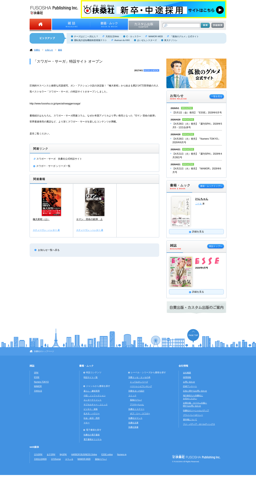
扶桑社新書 (133, 427)
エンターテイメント (93, 400)
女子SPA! (51, 454)
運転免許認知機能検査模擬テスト (90, 40)
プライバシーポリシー (193, 415)
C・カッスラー (133, 36)
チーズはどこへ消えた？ (86, 36)
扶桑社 (37, 50)
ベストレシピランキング (141, 386)
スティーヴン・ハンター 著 (46, 230)
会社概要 (187, 373)
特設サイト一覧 (91, 377)
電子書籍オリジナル (93, 439)
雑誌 (32, 365)
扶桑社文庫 (133, 423)
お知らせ (49, 50)
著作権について (190, 419)
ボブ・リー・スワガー (140, 413)
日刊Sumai (56, 459)
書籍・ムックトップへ (211, 186)
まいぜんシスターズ (147, 40)
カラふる (69, 459)
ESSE (36, 377)
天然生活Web (112, 36)
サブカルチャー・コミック (96, 404)
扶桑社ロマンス (135, 418)
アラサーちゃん (137, 404)
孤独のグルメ (136, 400)
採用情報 (187, 377)
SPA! (36, 373)
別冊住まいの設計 (136, 391)
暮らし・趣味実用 (92, 391)
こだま (198, 203)
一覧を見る (216, 96)
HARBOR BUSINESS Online (84, 454)
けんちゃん (201, 198)
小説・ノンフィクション (95, 395)
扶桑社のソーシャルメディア (196, 410)
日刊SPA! (38, 454)
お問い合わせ (189, 382)
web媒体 (34, 447)
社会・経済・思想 (92, 418)
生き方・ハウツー (92, 413)
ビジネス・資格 (91, 409)
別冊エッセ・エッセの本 (139, 377)
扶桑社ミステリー (136, 409)
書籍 (60, 50)
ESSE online (107, 454)
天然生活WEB (40, 459)
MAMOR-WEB (155, 36)
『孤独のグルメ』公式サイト (184, 36)
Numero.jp (122, 454)
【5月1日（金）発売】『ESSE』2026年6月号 (197, 112)
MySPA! (63, 454)
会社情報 (183, 365)
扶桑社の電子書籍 (92, 435)
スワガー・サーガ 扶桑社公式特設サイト (59, 158)
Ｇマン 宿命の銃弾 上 (89, 219)
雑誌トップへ (215, 246)
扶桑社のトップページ (44, 351)
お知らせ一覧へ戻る (49, 250)
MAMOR (38, 386)
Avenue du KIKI (122, 40)
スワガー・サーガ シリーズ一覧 (53, 166)
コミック (132, 395)
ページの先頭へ (193, 336)
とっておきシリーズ (139, 382)
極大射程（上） (41, 219)
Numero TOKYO (41, 382)
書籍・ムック (86, 365)
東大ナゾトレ (170, 40)
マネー (87, 423)
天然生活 (38, 391)
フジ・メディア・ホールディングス (199, 424)
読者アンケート (190, 386)
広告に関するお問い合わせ (195, 391)
